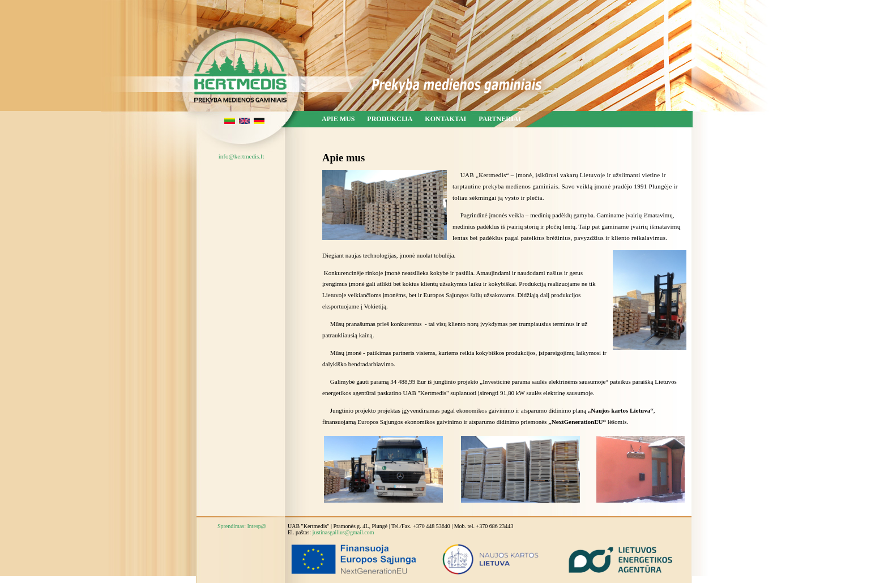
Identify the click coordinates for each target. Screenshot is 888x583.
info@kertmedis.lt (241, 156)
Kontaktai (445, 119)
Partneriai (500, 119)
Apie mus (338, 119)
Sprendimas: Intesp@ (241, 526)
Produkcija (389, 119)
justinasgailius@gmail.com (343, 532)
